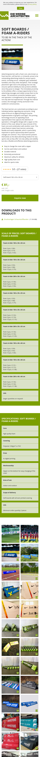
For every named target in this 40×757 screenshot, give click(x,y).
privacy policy (32, 4)
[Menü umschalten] (36, 15)
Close (20, 8)
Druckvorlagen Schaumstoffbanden (15, 219)
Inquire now (20, 198)
